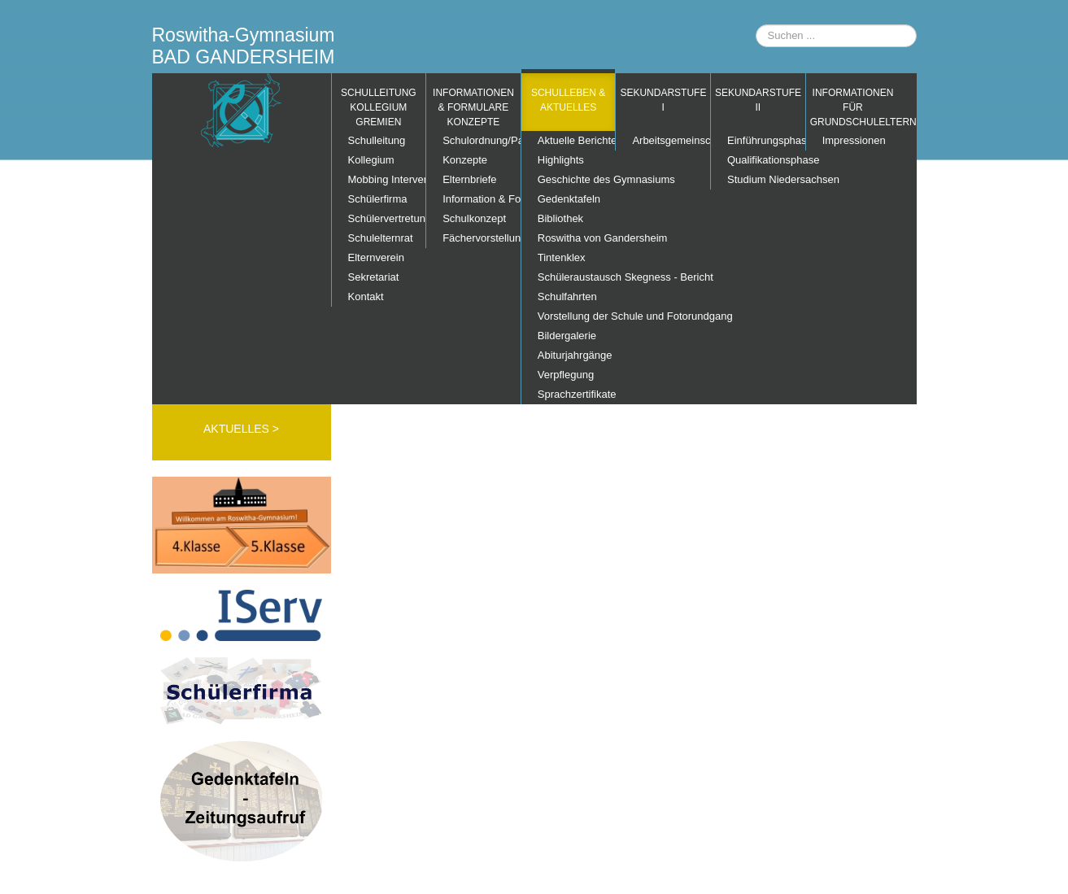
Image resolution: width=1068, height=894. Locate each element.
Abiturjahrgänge (575, 355)
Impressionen (854, 140)
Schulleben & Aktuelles (568, 100)
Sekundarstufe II (758, 100)
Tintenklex (562, 257)
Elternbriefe (469, 179)
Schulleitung (377, 140)
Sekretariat (373, 277)
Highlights (561, 160)
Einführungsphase (766, 140)
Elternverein (376, 257)
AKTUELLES (237, 428)
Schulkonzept (474, 218)
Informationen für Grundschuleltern (855, 107)
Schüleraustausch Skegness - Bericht (577, 277)
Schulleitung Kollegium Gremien (378, 107)
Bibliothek (560, 218)
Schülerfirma (378, 199)
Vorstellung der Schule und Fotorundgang (577, 316)
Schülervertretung (387, 218)
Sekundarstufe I (663, 100)
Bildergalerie (567, 335)
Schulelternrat (380, 238)
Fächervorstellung (481, 238)
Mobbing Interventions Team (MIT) (387, 179)
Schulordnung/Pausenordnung (481, 140)
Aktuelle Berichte (577, 140)
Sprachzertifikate (577, 394)
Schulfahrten (567, 296)
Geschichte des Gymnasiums (577, 179)
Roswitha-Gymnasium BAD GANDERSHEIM (243, 46)
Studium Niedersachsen (766, 179)
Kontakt (366, 296)
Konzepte (464, 160)
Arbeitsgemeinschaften (671, 140)
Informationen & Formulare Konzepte (473, 107)
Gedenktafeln (569, 199)
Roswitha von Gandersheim (577, 238)
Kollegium (371, 160)
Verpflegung (566, 375)
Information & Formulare (481, 199)
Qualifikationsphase (766, 160)
